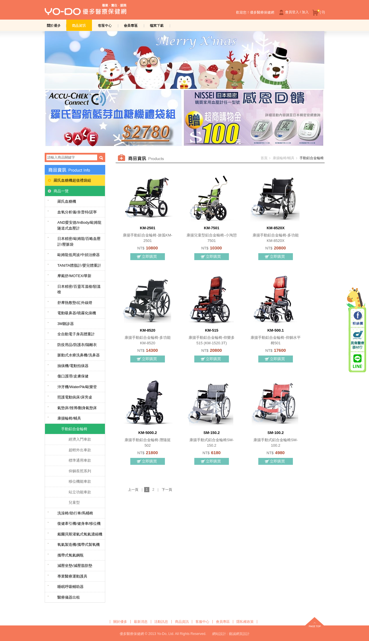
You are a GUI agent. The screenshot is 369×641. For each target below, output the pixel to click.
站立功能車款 (80, 492)
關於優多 (53, 25)
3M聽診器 (65, 324)
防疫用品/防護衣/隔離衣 (77, 345)
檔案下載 (157, 25)
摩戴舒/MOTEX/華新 (74, 276)
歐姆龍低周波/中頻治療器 (78, 255)
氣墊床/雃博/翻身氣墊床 (77, 408)
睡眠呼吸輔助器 (70, 586)
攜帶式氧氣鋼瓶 (70, 555)
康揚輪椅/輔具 (69, 418)
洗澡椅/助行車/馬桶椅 (75, 513)
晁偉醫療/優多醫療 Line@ (357, 361)
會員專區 (131, 25)
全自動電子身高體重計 (76, 334)
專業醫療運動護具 (72, 576)
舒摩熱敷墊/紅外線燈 (74, 302)
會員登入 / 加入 (293, 12)
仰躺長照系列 (80, 471)
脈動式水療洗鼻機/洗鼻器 (78, 355)
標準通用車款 (80, 460)
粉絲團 (357, 318)
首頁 (264, 158)
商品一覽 (61, 191)
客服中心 (105, 25)
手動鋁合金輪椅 (74, 429)
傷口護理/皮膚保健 (73, 376)
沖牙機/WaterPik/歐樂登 (77, 387)
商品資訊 (79, 25)
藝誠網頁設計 (239, 634)
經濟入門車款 (80, 439)
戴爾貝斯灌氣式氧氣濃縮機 (79, 534)
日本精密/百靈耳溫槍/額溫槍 (79, 289)
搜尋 (101, 157)
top (314, 623)
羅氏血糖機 (66, 201)
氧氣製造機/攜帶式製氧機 (78, 544)
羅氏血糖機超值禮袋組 (72, 180)
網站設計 (219, 634)
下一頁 (167, 490)
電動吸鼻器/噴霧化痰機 (76, 313)
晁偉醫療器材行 (357, 339)
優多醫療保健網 (85, 11)
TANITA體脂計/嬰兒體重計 (79, 265)
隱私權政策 (245, 622)
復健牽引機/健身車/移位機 (79, 523)
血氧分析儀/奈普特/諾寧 (77, 212)
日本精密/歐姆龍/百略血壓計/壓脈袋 (79, 241)
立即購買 (149, 256)
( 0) (318, 12)
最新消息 (141, 622)
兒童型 (74, 502)
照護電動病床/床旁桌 (74, 397)
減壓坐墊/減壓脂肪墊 (74, 565)
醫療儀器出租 (68, 597)
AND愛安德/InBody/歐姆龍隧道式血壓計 (79, 225)
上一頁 (133, 490)
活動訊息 (161, 622)
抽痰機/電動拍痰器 (73, 366)
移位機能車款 (80, 481)
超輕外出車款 (80, 450)
